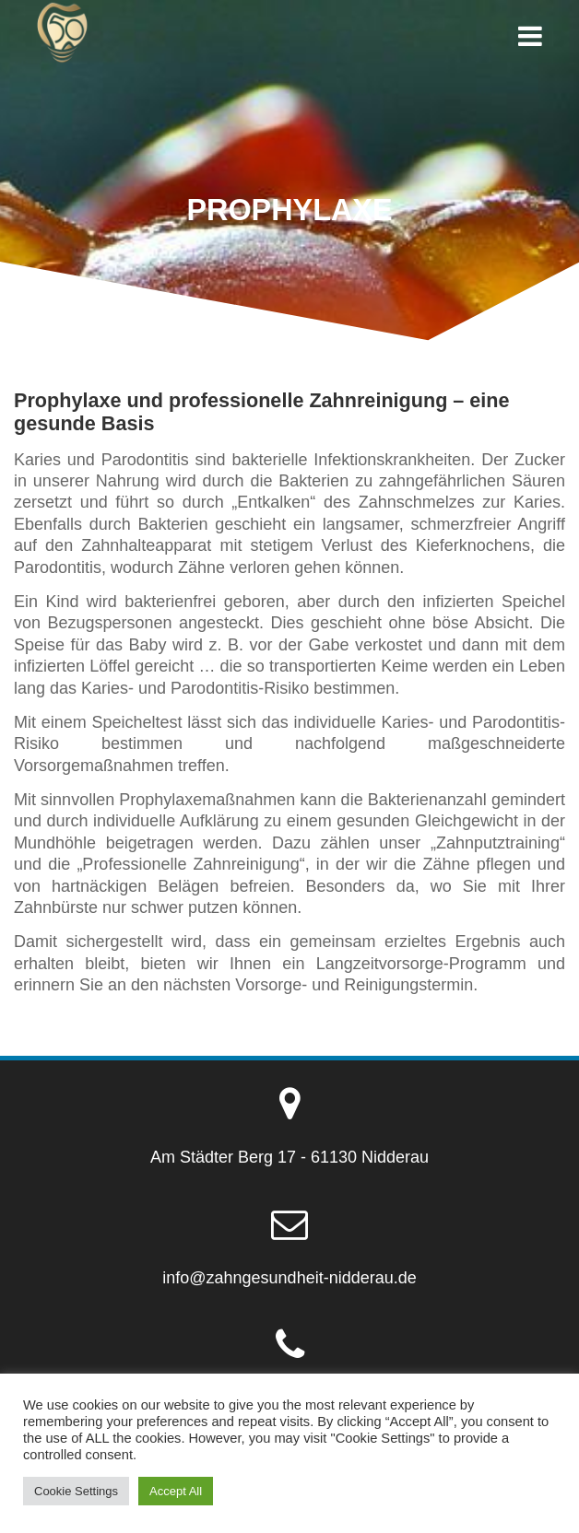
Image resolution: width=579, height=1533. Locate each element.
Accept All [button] (175, 1491)
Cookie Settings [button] (76, 1491)
